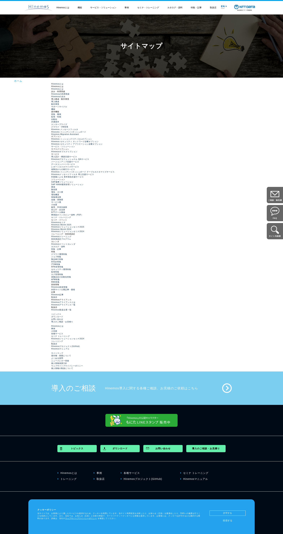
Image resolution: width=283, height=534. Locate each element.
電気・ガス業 (57, 192)
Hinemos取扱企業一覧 (61, 310)
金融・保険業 (57, 200)
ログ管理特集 (57, 274)
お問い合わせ (57, 319)
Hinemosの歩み (58, 97)
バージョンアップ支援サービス (65, 162)
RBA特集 (55, 282)
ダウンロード (57, 317)
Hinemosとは (62, 7)
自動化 (54, 119)
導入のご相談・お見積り (62, 322)
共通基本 (55, 122)
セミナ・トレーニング (148, 7)
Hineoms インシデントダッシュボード (68, 132)
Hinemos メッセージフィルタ (64, 129)
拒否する (227, 520)
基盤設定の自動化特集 (61, 277)
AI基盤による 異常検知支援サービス (67, 177)
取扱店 (213, 7)
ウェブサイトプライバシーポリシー (67, 366)
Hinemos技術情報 (59, 287)
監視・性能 (56, 117)
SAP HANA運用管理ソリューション (67, 184)
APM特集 (55, 279)
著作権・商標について (61, 356)
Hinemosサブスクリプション (64, 152)
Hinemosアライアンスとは (63, 302)
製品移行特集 (57, 259)
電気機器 (55, 195)
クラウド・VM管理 (59, 127)
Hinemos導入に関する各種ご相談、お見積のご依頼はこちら (151, 388)
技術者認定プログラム (61, 239)
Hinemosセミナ (58, 222)
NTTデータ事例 (58, 212)
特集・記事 (196, 7)
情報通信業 (56, 197)
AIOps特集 (56, 262)
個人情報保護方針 (59, 363)
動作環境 (55, 104)
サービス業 (56, 202)
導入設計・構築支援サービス (64, 157)
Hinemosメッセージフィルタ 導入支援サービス (72, 174)
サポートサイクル (59, 107)
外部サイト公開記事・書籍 (63, 290)
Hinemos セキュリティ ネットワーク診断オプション (75, 141)
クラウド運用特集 (59, 254)
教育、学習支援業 (59, 207)
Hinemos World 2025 (61, 225)
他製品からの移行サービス (63, 169)
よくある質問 (57, 358)
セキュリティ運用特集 (61, 269)
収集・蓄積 (56, 114)
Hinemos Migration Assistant (65, 134)
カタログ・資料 (174, 7)
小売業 (54, 205)
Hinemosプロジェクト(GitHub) (65, 346)
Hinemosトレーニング (61, 236)
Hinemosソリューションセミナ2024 (67, 231)
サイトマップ (57, 353)
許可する (227, 513)
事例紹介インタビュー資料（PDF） (67, 215)
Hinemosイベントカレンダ (63, 244)
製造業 (54, 190)
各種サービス (57, 334)
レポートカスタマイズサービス (65, 167)
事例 (127, 7)
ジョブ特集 (56, 257)
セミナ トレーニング (60, 336)
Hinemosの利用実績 (60, 94)
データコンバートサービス (63, 164)
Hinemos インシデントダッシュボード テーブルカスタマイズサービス (83, 172)
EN (224, 6)
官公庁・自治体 (58, 210)
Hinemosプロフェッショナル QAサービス (70, 159)
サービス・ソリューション (103, 7)
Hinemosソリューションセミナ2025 (67, 227)
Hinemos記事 (57, 295)
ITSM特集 (55, 264)
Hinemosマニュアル (60, 349)
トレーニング (57, 341)
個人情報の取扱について (62, 368)
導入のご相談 (73, 388)
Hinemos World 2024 (61, 229)
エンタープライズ (59, 124)
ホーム (18, 80)
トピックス (56, 314)
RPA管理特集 (57, 267)
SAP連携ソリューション (62, 182)
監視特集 (55, 272)
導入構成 (55, 102)
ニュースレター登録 (60, 361)
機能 (80, 7)
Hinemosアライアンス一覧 (63, 305)
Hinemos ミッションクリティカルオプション (71, 139)
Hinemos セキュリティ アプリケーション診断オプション (77, 144)
